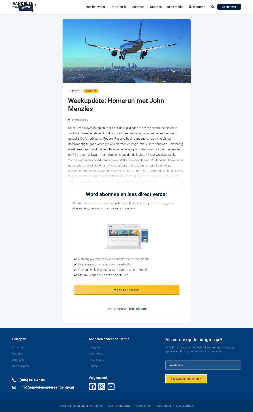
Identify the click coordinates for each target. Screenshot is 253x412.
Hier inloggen (138, 309)
